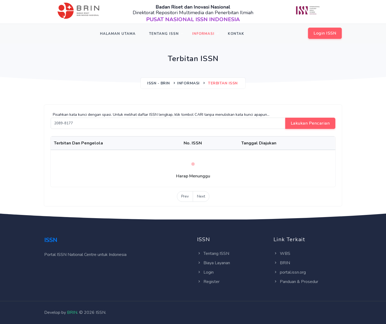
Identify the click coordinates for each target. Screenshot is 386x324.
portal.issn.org (289, 272)
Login (205, 272)
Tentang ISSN (164, 33)
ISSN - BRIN (158, 83)
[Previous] (185, 196)
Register (208, 282)
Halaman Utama (118, 33)
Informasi (203, 33)
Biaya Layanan (213, 263)
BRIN (281, 263)
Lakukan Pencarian (310, 123)
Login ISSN (325, 33)
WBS (281, 253)
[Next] (201, 196)
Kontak (236, 33)
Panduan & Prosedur (295, 282)
